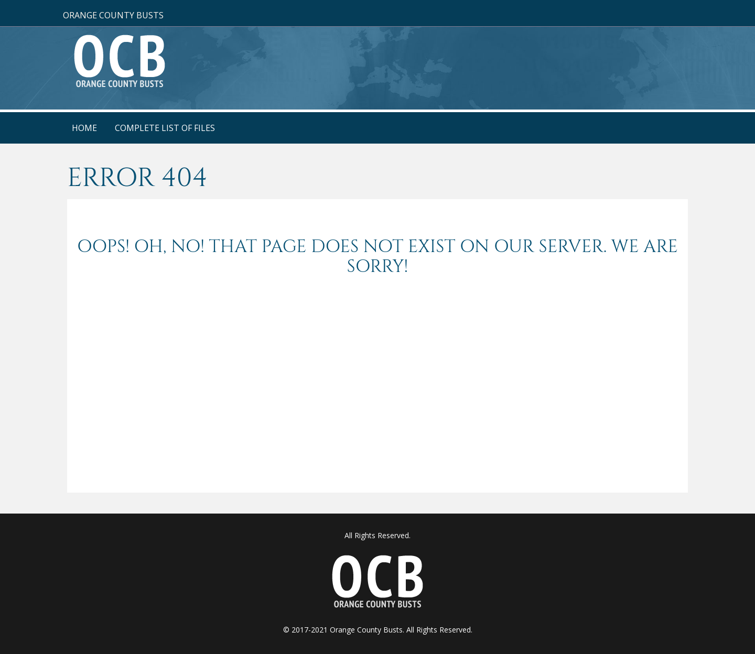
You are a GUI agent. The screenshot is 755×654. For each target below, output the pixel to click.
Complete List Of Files (165, 128)
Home (84, 128)
